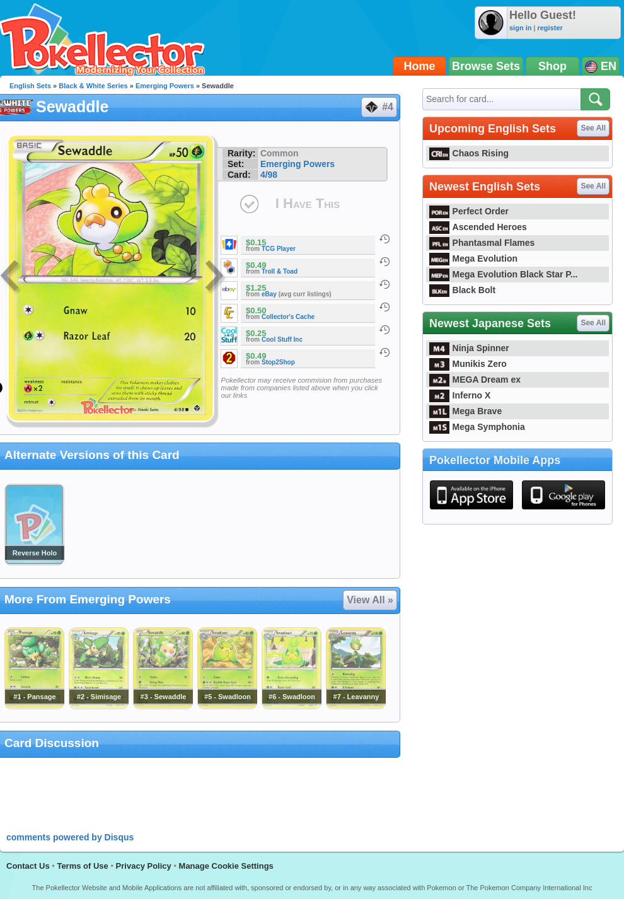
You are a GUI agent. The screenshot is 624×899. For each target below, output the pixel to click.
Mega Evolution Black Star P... (503, 274)
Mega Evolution (473, 258)
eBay (269, 294)
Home (420, 66)
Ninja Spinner (469, 348)
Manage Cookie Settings (226, 866)
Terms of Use (82, 866)
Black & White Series (93, 86)
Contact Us (28, 866)
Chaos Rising (469, 153)
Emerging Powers (165, 86)
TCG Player (279, 248)
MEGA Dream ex (475, 379)
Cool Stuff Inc (282, 339)
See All (593, 128)
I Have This (307, 203)
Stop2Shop (278, 362)
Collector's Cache (288, 316)
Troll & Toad (280, 271)
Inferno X (459, 395)
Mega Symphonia (477, 427)
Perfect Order (469, 211)
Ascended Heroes (478, 227)
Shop (552, 66)
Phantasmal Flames (481, 243)
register (549, 28)
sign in (520, 28)
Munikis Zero (468, 364)
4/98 (268, 175)
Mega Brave (465, 411)
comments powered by (70, 837)
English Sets (30, 86)
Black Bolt (462, 290)
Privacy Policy (143, 866)
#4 (378, 107)
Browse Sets (486, 66)
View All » (370, 599)
